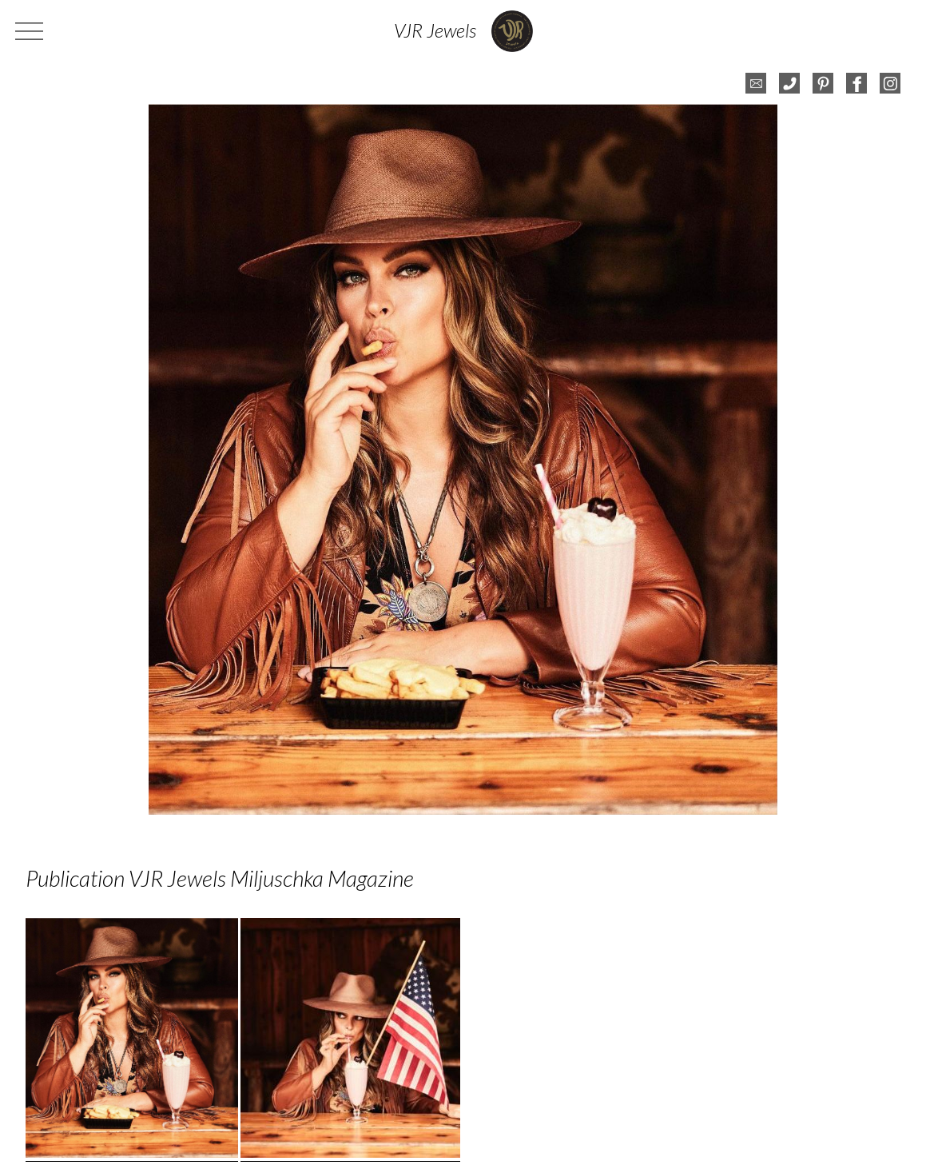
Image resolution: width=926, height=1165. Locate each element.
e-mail (755, 83)
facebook (856, 83)
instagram (890, 83)
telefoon (789, 83)
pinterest (823, 83)
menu (31, 31)
